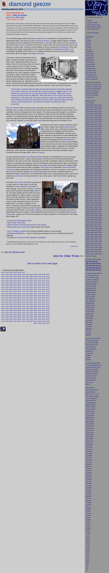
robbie (87, 555)
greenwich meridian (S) (92, 282)
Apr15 (15, 295)
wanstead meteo (90, 66)
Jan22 (3, 281)
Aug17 (31, 291)
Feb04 (7, 319)
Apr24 (15, 276)
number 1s (89, 468)
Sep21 (35, 283)
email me (89, 20)
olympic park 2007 (91, 288)
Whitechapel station (62, 49)
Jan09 (3, 308)
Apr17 (15, 291)
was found (40, 53)
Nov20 (43, 285)
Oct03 (39, 321)
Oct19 (39, 287)
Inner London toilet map (92, 91)
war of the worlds (90, 409)
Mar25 (11, 274)
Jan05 (3, 317)
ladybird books (90, 417)
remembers (42, 237)
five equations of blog (92, 344)
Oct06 (39, 315)
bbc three (88, 504)
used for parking (20, 186)
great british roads (91, 290)
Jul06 (27, 315)
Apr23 (15, 278)
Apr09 (15, 308)
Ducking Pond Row (42, 41)
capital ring (89, 328)
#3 (96, 394)
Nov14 (43, 297)
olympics (88, 426)
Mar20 (11, 285)
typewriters (89, 473)
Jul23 (27, 278)
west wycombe (90, 432)
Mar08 (11, 310)
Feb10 (7, 306)
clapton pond (89, 441)
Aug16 (31, 293)
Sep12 (35, 302)
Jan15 (3, 295)
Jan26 (3, 272)
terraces (22, 45)
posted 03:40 (74, 246)
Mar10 (11, 306)
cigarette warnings (91, 402)
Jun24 (23, 276)
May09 (19, 308)
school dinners (90, 428)
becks (87, 558)
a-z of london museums (92, 275)
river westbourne (90, 301)
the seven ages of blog (92, 340)
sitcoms (88, 536)
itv (86, 570)
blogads (88, 528)
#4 (98, 394)
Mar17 (11, 291)
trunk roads (89, 453)
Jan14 (3, 297)
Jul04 (27, 319)
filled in (74, 43)
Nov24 (43, 276)
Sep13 (35, 300)
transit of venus (90, 411)
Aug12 (31, 302)
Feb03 (7, 321)
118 (87, 568)
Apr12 (15, 302)
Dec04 (48, 319)
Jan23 (3, 278)
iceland (88, 384)
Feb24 (7, 276)
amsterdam (89, 455)
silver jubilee (89, 318)
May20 (19, 285)
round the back (18, 176)
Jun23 (23, 278)
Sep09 (35, 308)
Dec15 (48, 295)
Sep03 (35, 321)
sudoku (88, 547)
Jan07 (3, 312)
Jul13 (27, 300)
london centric (90, 53)
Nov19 (43, 287)
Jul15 (27, 295)
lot (86, 566)
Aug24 (31, 276)
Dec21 (48, 283)
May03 (19, 321)
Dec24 (48, 276)
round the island (90, 64)
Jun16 (23, 293)
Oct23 (39, 278)
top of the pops (90, 413)
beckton (88, 526)
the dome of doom (91, 347)
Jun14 (23, 297)
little (87, 458)
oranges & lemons (91, 292)
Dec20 (48, 285)
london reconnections (92, 79)
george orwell (89, 436)
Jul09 (27, 308)
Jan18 (3, 289)
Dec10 (48, 306)
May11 (19, 304)
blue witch (88, 49)
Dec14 (48, 297)
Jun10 (23, 306)
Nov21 (43, 283)
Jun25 (23, 274)
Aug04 (31, 319)
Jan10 (3, 306)
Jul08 (27, 310)
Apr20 (15, 285)
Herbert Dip (89, 324)
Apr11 (15, 304)
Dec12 (48, 302)
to (87, 566)
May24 (19, 276)
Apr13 (15, 300)
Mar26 (11, 272)
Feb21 (7, 283)
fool (90, 359)
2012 (92, 426)
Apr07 (15, 312)
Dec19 (48, 287)
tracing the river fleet (91, 376)
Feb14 (7, 297)
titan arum (88, 470)
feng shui (88, 498)
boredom (88, 357)
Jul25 (27, 274)
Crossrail (41, 152)
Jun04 (23, 319)
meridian (95, 373)
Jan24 (3, 276)
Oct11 (39, 304)
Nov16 (43, 293)
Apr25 (15, 274)
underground (93, 398)
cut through (63, 47)
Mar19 (11, 287)
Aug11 (31, 304)
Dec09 (48, 308)
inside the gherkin (91, 380)
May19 (19, 287)
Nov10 (43, 306)
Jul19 (27, 287)
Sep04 (35, 319)
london (88, 398)
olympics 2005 (90, 311)
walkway (38, 210)
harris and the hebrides (92, 369)
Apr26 (15, 272)
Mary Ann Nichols (20, 15)
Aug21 (31, 283)
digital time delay (90, 404)
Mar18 (11, 289)
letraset (88, 532)
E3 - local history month (92, 277)
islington (88, 517)
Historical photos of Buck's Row (18, 225)
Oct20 (39, 285)
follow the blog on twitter (93, 25)
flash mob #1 (89, 394)
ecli (87, 530)
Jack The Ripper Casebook (17, 231)
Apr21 (15, 283)
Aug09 (31, 308)
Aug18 (31, 289)
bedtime (88, 521)
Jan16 (3, 293)
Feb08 (7, 310)
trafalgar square (90, 303)
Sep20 (35, 285)
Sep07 (35, 312)
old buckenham (90, 415)
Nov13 (43, 300)
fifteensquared (90, 60)
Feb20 (7, 285)
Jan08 (3, 310)
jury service (89, 462)
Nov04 (43, 319)
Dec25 (48, 274)
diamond (88, 392)
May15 (19, 295)
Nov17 (43, 291)
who (91, 475)
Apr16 (15, 293)
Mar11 (11, 304)
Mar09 (11, 308)
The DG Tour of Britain (92, 95)
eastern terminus (31, 242)
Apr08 (15, 310)
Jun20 (23, 285)
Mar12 (11, 302)
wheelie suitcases (91, 406)
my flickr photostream (93, 33)
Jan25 (3, 274)
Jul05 (27, 317)
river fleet (88, 330)
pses (89, 530)
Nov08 (43, 310)
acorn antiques (90, 419)
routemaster (89, 447)
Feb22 (7, 281)
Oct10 (39, 306)
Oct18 (39, 289)
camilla (88, 549)
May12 (19, 302)
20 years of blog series (92, 93)
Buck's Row (42, 38)
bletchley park (90, 434)
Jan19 (3, 287)
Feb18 (7, 289)
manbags (88, 502)
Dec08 (48, 310)
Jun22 (23, 281)
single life (88, 355)
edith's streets (89, 55)
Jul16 (27, 293)
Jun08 (23, 310)
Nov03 (43, 321)
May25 (19, 274)
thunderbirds (89, 445)
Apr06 (15, 315)
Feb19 (7, 287)
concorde (88, 513)
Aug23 (31, 278)
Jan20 (3, 285)
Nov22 (43, 281)
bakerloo (88, 335)
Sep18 (35, 289)
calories (88, 541)
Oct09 (39, 308)
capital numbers (90, 305)
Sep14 (35, 297)
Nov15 (43, 295)
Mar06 (11, 315)
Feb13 (7, 300)
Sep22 (35, 281)
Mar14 (11, 297)
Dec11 (48, 304)
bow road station (90, 296)
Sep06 (35, 315)
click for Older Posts (66, 256)
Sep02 (35, 323)
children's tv (89, 449)
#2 (94, 394)
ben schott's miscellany (92, 396)
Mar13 (11, 300)
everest (88, 543)
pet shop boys (90, 430)
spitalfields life (90, 58)
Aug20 (31, 285)
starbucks (88, 496)
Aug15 (31, 295)
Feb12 (7, 302)
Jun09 (23, 308)
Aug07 (31, 312)
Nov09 (43, 308)
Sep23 (35, 278)
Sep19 (35, 287)
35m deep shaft (46, 167)
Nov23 (43, 278)
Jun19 (23, 287)
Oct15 (39, 295)
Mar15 (11, 295)
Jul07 (27, 312)
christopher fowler (91, 68)
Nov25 (43, 274)
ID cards (88, 519)
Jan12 (3, 302)
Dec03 (48, 321)
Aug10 (31, 306)
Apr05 (15, 317)
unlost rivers (89, 320)
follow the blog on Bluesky (94, 27)
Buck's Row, (10, 17)
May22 (19, 281)
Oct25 (39, 274)
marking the (89, 373)
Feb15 (7, 295)
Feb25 (7, 274)
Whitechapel (19, 17)
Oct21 (39, 283)
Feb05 (7, 317)
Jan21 (3, 283)
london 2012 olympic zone (93, 367)
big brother (89, 464)
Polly (33, 108)
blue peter (88, 481)
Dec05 (48, 317)
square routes (89, 316)
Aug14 (31, 297)
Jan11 (3, 304)
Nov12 (43, 302)
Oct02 (39, 323)
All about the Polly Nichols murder (19, 220)
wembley (88, 515)
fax (89, 553)
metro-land (89, 326)
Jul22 (27, 281)
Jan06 (3, 315)
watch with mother (91, 400)
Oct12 (39, 302)
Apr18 (15, 289)
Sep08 (35, 310)
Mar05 (11, 317)
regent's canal (90, 314)
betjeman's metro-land (92, 371)
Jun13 (23, 300)
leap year (88, 500)
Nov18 (43, 289)
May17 (19, 291)
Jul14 (27, 297)
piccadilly (88, 333)
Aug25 (31, 274)
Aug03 (31, 321)
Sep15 (35, 295)
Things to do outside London (93, 86)
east (87, 451)
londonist (88, 45)
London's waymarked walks (93, 89)
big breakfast (89, 438)
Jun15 (23, 295)
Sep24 (35, 276)
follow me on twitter (92, 22)
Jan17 (3, 291)
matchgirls (89, 483)
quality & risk (89, 351)
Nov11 (43, 304)
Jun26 (23, 272)
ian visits (88, 43)
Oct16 (39, 293)
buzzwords (89, 487)
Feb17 (7, 291)
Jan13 (3, 300)
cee (87, 553)
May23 (19, 278)
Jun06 (23, 315)
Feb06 (7, 315)
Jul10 (27, 306)
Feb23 (7, 278)
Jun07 (23, 312)
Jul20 (27, 285)
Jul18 (27, 289)
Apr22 (15, 281)
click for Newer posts (14, 252)
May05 (19, 317)
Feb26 (7, 272)
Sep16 (35, 293)
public (32, 210)
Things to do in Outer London (94, 84)
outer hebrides (90, 424)
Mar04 (11, 319)
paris (87, 564)
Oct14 (39, 297)
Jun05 (23, 317)
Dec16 (48, 293)
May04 (19, 319)
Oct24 (39, 276)
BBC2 (87, 562)
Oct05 (39, 317)
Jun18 (23, 289)
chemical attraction (91, 349)
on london (88, 47)
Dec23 (48, 278)
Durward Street (68, 127)
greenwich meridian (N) (92, 279)
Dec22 (48, 281)
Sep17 (35, 291)
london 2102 (89, 353)
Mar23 (11, 278)
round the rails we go (91, 77)
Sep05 (35, 317)
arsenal (88, 534)
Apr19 (15, 287)
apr (87, 359)
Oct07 (39, 312)
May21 (19, 283)
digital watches (90, 421)
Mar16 (11, 293)
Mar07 (11, 312)
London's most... (90, 97)
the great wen (89, 51)
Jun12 (23, 302)
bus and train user (91, 70)
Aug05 (31, 317)
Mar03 (11, 321)
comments (89, 479)
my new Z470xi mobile (92, 342)
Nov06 (43, 315)
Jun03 (23, 321)
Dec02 (48, 323)
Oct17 (39, 291)
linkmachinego (90, 62)
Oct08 (39, 310)
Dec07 (48, 312)
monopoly (88, 492)
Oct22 (39, 281)
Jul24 (27, 276)
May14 (19, 297)
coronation (89, 477)
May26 (19, 272)
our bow (88, 38)
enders (90, 451)
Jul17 (27, 291)
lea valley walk (90, 309)
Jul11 (27, 304)
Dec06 (48, 315)
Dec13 (48, 300)
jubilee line (89, 466)
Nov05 (43, 317)
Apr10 (15, 306)
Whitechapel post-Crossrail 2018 (19, 227)
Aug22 (31, 281)
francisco (90, 443)
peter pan (88, 494)
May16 (19, 293)
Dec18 (48, 289)
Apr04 (15, 319)
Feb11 (7, 304)
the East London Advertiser (27, 237)
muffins (88, 545)
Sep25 (35, 274)
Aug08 (31, 310)
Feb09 (7, 308)
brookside (88, 489)
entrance (31, 51)
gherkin (88, 538)
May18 (19, 289)
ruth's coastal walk (91, 72)
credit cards (89, 460)
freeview (88, 524)
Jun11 (23, 304)
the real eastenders (91, 284)
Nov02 (43, 323)
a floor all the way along (37, 172)
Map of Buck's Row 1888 (16, 223)
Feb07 (7, 312)
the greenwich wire (91, 75)
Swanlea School (68, 140)
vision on (88, 507)
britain (90, 458)
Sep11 (35, 304)
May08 (19, 310)
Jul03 (27, 321)
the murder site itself (22, 182)
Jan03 (3, 321)
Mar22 (11, 281)
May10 (19, 306)
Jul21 (27, 283)
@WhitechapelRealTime (16, 233)
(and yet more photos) (38, 225)
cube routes (89, 322)
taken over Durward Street (31, 157)
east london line (90, 307)
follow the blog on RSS (93, 29)
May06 (19, 315)
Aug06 (31, 315)
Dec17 (48, 291)
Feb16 (7, 293)
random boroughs (91, 294)
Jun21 (23, 283)
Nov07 (43, 312)
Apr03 (15, 321)
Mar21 (11, 283)
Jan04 (3, 319)
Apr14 (15, 297)
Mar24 (11, 276)
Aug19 (31, 287)
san (87, 443)
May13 (19, 300)
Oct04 (39, 319)
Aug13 (31, 300)
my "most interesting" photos (94, 365)
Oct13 (39, 300)
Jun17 (23, 291)
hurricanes (89, 485)
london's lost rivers (91, 286)
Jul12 (27, 302)
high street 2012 (90, 299)
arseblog (88, 40)
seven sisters (89, 382)
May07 (19, 312)
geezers (93, 392)
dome (87, 560)
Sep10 (35, 306)
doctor (87, 475)
